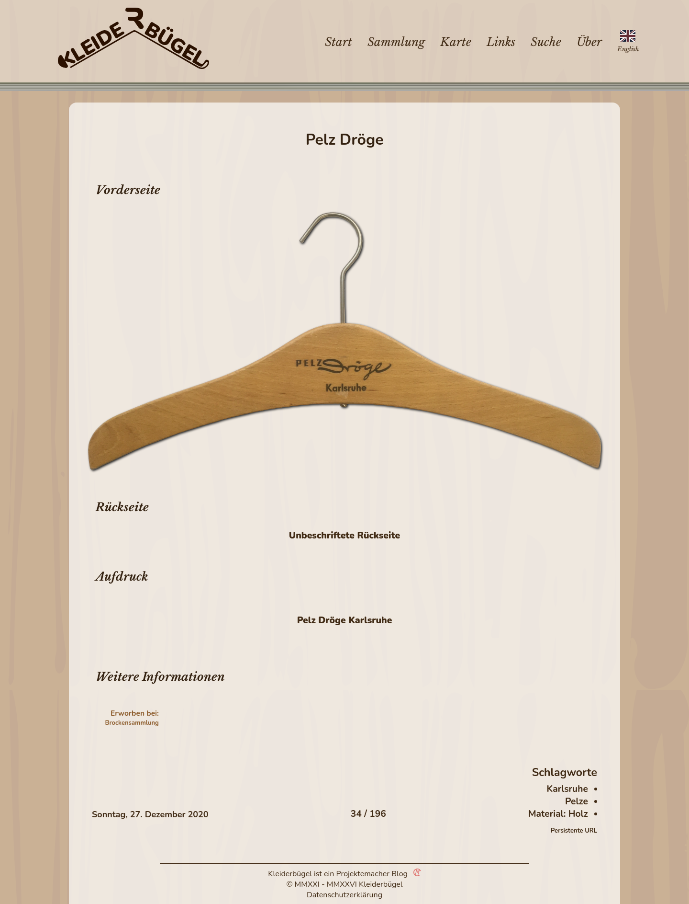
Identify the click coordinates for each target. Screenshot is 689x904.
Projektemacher (363, 874)
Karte (455, 42)
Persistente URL (574, 830)
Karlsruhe (567, 789)
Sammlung (396, 42)
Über (589, 42)
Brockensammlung (132, 723)
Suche (546, 42)
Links (501, 42)
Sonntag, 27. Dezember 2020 (150, 814)
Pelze (576, 801)
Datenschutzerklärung (344, 895)
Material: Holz (558, 814)
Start (338, 42)
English (628, 49)
